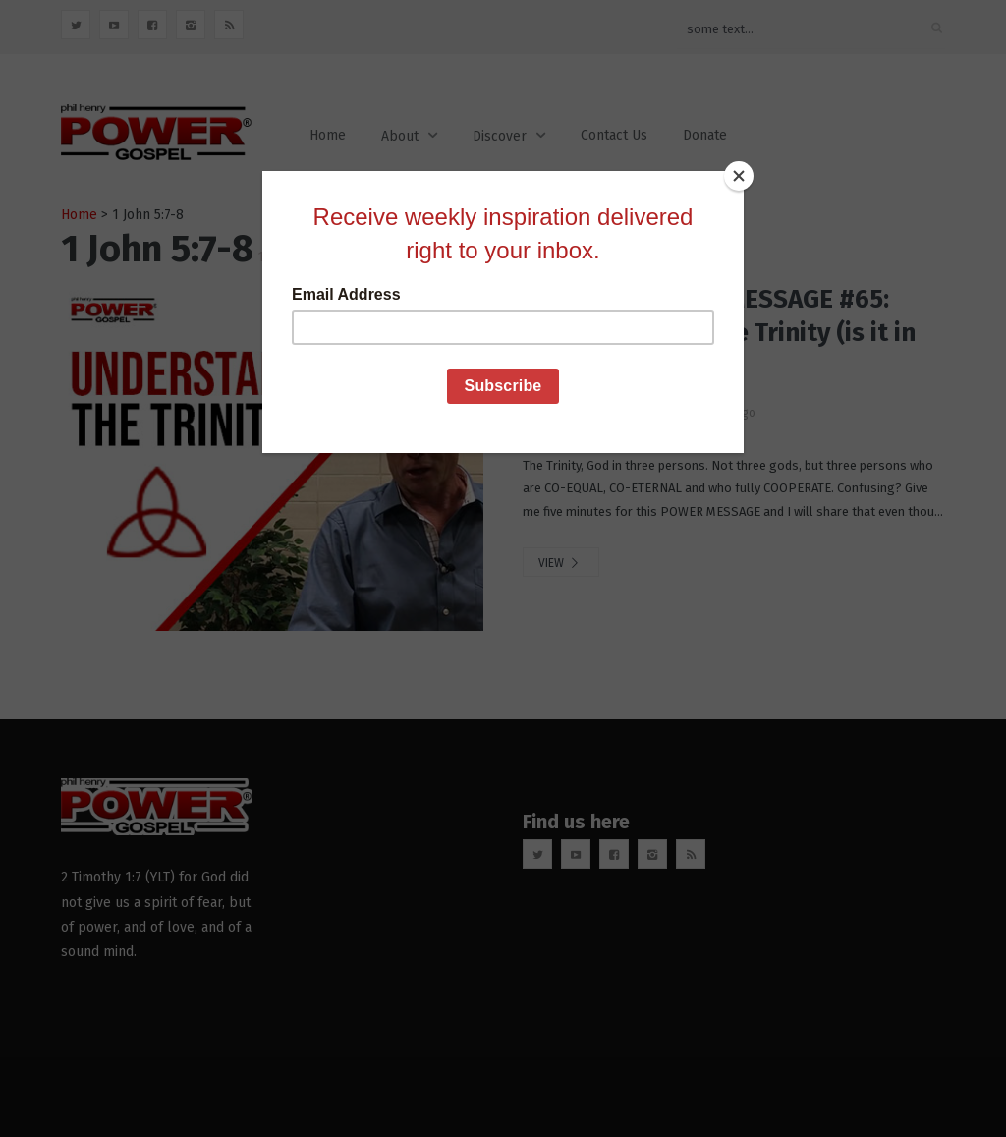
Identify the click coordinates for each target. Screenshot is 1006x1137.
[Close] (739, 176)
